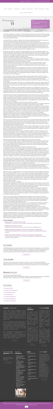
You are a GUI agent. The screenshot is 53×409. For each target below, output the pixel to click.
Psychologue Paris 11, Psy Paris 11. (19, 401)
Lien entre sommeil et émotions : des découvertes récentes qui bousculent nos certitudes (20, 384)
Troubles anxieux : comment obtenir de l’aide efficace (20, 362)
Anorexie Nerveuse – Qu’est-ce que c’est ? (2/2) (15, 221)
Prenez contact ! (26, 254)
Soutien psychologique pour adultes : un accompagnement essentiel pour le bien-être (20, 373)
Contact (47, 8)
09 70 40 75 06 (34, 1)
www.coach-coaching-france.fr (10, 300)
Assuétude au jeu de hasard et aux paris (13, 225)
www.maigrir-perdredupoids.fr (10, 298)
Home (5, 8)
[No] (51, 405)
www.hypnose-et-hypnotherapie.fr (11, 290)
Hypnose (23, 8)
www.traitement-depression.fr (10, 296)
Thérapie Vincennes (32, 376)
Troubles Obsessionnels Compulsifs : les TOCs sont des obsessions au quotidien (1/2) (23, 234)
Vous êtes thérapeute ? (28, 12)
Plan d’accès (41, 8)
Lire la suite (14, 340)
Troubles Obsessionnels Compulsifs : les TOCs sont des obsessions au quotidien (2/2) (23, 229)
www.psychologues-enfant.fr (9, 292)
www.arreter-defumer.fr (8, 288)
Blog (21, 12)
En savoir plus (30, 8)
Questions (10, 8)
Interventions (17, 8)
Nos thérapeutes (8, 362)
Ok (26, 406)
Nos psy (36, 8)
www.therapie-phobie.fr (8, 294)
